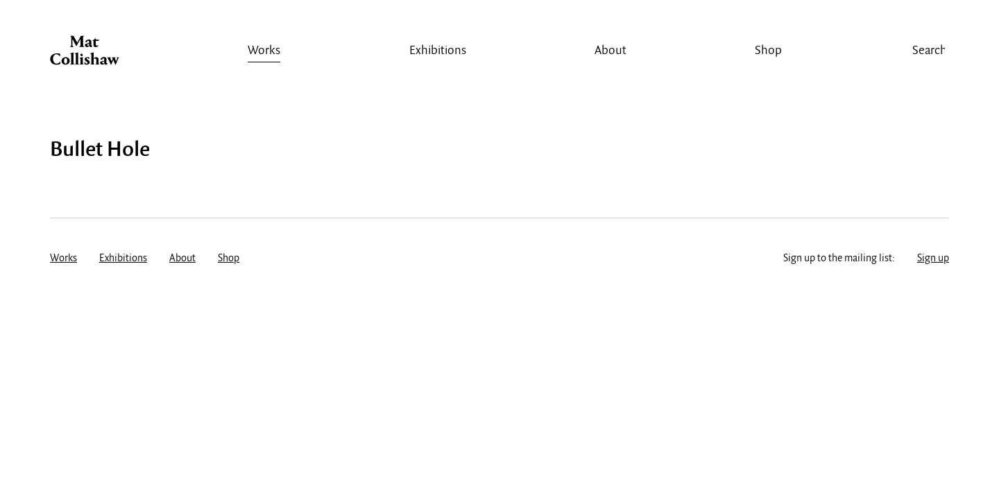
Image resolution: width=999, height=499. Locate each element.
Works (264, 51)
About (610, 51)
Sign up (933, 258)
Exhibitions (437, 51)
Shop (768, 51)
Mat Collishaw (84, 54)
